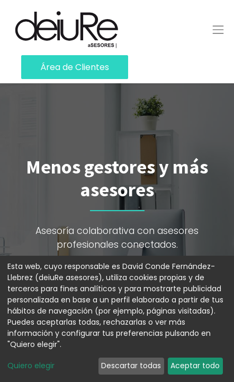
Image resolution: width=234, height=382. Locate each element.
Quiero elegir (31, 365)
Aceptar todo (195, 365)
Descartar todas (131, 365)
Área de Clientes (74, 67)
